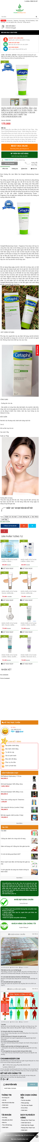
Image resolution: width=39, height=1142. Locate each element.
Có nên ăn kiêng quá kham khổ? (10, 1041)
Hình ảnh (24, 168)
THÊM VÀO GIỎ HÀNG (19, 155)
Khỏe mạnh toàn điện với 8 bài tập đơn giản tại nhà (14, 1046)
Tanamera (15, 20)
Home (2, 55)
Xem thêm (19, 823)
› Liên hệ (4, 1100)
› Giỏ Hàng (4, 1117)
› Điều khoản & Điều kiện (8, 1102)
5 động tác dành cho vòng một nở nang (12, 1031)
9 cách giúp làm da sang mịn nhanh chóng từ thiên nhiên (16, 1051)
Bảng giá (15, 168)
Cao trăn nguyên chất (11, 22)
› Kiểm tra (4, 1122)
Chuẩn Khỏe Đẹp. (19, 1135)
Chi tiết (5, 168)
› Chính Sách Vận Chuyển (27, 1125)
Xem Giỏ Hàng (9, 163)
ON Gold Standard (30, 20)
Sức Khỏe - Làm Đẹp (11, 55)
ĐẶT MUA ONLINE (19, 147)
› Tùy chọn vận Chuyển (26, 1105)
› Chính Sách (5, 1105)
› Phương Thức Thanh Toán (27, 1120)
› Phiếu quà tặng (24, 1103)
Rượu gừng (22, 20)
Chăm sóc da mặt (11, 516)
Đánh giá (34, 168)
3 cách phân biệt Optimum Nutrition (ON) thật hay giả (15, 977)
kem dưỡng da (24, 516)
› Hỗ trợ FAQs (24, 1108)
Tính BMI (3, 1024)
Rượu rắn (19, 22)
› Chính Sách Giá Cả (25, 1122)
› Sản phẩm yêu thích (7, 1120)
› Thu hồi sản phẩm (25, 1100)
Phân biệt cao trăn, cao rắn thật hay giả (11, 970)
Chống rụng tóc (26, 22)
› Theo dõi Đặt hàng (7, 1125)
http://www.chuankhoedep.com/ (19, 1139)
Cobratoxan (9, 20)
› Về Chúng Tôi (5, 1097)
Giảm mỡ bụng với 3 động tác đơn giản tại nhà (13, 1036)
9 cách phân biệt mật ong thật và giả (11, 982)
